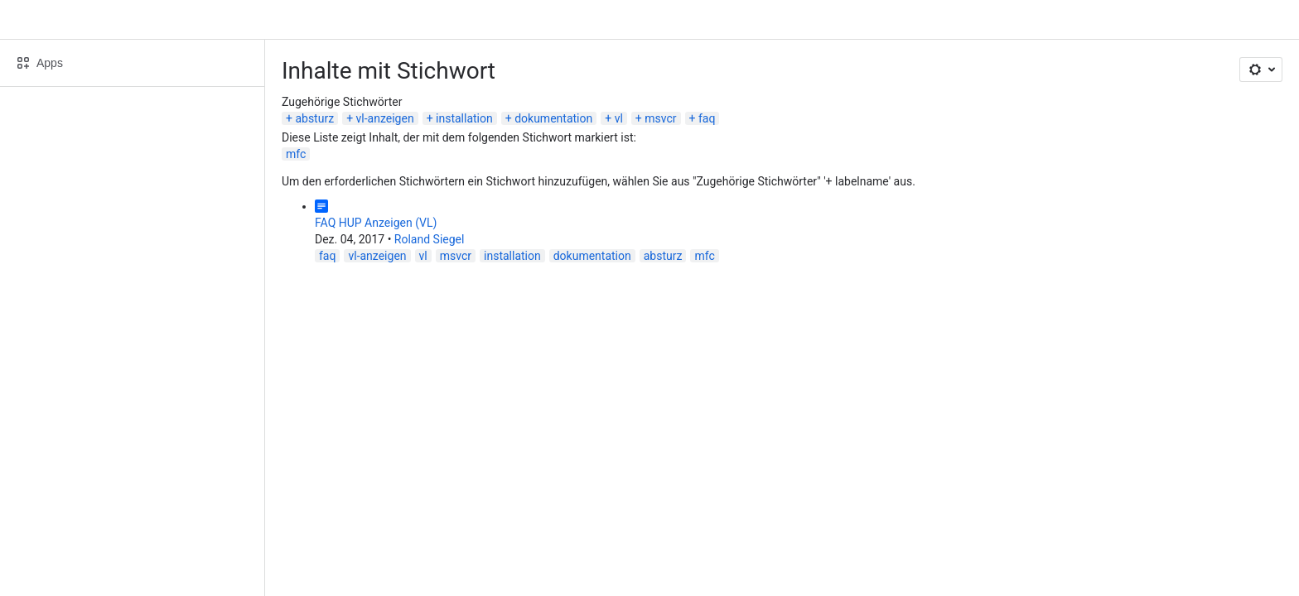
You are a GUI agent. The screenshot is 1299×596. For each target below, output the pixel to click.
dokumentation (553, 118)
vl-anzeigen (385, 118)
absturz (314, 118)
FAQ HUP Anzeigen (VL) (376, 222)
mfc (296, 154)
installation (464, 118)
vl (619, 118)
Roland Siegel (429, 239)
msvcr (660, 118)
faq (706, 118)
